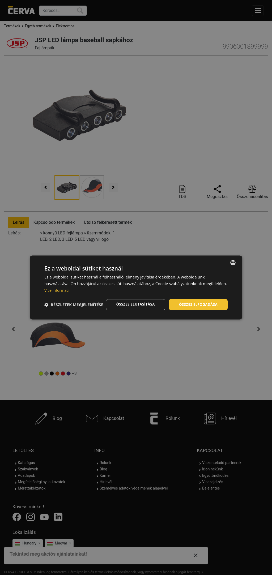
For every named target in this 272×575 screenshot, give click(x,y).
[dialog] (136, 287)
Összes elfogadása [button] (197, 299)
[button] (73, 313)
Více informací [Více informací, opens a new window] (57, 285)
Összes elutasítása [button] (132, 299)
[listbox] (233, 258)
